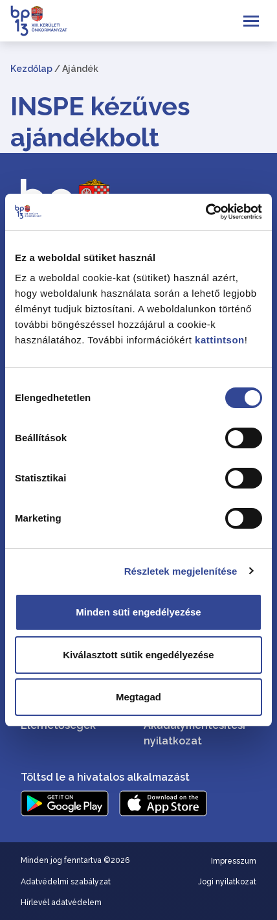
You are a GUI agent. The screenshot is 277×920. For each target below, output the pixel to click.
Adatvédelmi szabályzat (66, 881)
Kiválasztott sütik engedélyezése (138, 654)
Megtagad (138, 696)
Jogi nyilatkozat (227, 881)
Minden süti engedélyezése (138, 611)
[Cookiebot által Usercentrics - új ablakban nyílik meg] (205, 211)
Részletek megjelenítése (181, 571)
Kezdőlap (31, 68)
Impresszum (233, 861)
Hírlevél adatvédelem (61, 902)
